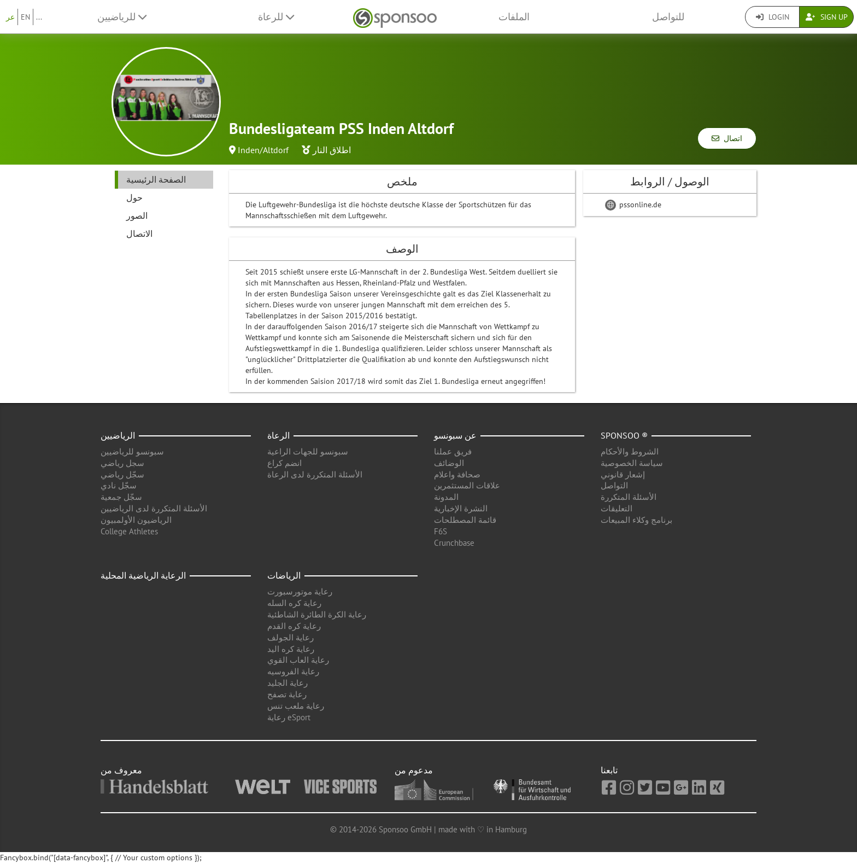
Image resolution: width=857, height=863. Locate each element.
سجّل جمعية (121, 497)
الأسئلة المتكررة (628, 497)
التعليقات (616, 508)
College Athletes (129, 531)
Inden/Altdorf (263, 149)
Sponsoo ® (624, 435)
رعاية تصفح (287, 694)
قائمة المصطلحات (465, 520)
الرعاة (278, 435)
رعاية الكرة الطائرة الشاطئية (316, 614)
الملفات (514, 16)
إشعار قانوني (623, 474)
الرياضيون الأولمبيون (136, 520)
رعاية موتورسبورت (299, 591)
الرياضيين (118, 435)
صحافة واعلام (457, 474)
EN (25, 17)
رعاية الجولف (290, 637)
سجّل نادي (119, 485)
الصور (137, 215)
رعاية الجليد (287, 683)
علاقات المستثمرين (467, 485)
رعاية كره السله (294, 603)
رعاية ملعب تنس (295, 706)
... (39, 17)
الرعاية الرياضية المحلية (143, 575)
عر (10, 17)
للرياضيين (121, 16)
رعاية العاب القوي (298, 660)
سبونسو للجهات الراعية (307, 451)
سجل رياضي (122, 463)
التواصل (614, 485)
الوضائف (449, 463)
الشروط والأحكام (630, 451)
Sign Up (827, 17)
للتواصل (668, 16)
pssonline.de (633, 204)
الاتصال (139, 233)
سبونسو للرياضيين (132, 451)
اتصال (727, 138)
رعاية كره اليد (290, 649)
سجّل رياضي (122, 474)
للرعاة (276, 16)
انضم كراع (284, 463)
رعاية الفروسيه (293, 671)
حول (134, 197)
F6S (440, 531)
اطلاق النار (332, 149)
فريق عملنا (453, 451)
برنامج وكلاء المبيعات (636, 520)
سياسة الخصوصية (632, 463)
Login (772, 17)
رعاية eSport (288, 717)
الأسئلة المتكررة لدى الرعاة (314, 474)
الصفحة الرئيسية (156, 179)
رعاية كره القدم (294, 626)
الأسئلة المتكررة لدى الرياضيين (154, 508)
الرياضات (284, 575)
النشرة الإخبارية (461, 508)
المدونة (446, 497)
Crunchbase (454, 543)
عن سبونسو (455, 435)
